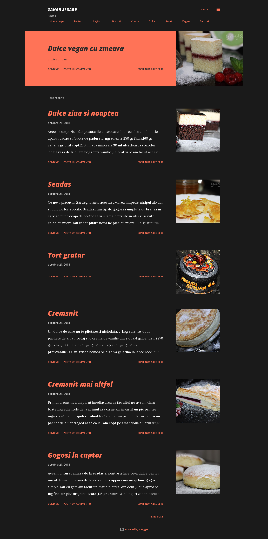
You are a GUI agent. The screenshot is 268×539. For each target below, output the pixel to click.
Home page (55, 21)
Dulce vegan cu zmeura (86, 48)
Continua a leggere (150, 69)
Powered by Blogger (134, 529)
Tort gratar (66, 255)
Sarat (166, 21)
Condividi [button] (54, 69)
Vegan (184, 21)
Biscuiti (114, 21)
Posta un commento (77, 69)
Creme (133, 21)
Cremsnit (63, 313)
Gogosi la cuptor (75, 455)
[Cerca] (205, 10)
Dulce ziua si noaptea (83, 113)
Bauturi (202, 21)
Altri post (156, 516)
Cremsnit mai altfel (80, 384)
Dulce (150, 21)
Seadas (59, 184)
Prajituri (95, 21)
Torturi (76, 21)
